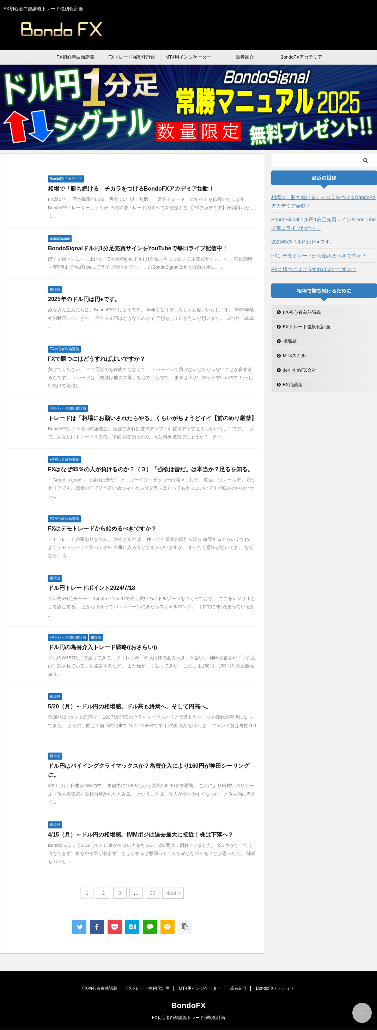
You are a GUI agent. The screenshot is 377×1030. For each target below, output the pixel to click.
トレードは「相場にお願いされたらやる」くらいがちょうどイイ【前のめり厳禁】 (152, 418)
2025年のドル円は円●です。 (84, 299)
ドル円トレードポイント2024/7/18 (91, 588)
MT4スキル (294, 355)
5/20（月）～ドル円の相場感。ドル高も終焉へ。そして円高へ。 (129, 706)
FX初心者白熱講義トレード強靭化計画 (188, 1017)
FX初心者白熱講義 (75, 57)
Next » (173, 893)
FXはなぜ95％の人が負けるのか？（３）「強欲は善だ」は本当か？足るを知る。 (150, 469)
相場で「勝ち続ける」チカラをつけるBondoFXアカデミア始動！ (131, 189)
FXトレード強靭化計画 (132, 57)
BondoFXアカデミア (301, 57)
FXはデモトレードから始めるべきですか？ (102, 529)
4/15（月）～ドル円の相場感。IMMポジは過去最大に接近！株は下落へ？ (140, 835)
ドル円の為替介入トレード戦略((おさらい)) (102, 647)
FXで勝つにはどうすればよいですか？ (96, 359)
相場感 (290, 341)
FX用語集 (293, 384)
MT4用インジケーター (188, 57)
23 (153, 893)
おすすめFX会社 (299, 370)
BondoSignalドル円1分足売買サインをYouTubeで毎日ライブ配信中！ (138, 248)
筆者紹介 (245, 57)
